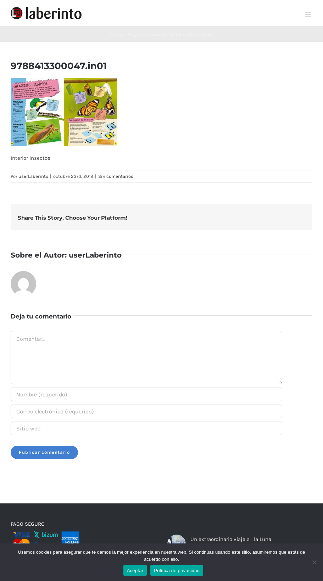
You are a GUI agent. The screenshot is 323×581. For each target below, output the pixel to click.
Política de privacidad (177, 570)
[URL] (146, 428)
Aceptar (135, 570)
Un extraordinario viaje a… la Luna (230, 539)
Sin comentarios (115, 176)
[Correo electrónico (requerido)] (146, 411)
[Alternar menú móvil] (308, 14)
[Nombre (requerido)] (146, 394)
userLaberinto (33, 176)
